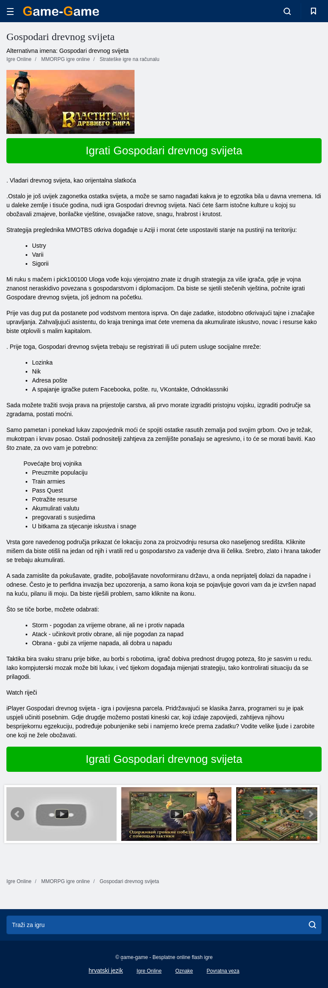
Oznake (184, 971)
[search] (312, 925)
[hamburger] (10, 11)
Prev (17, 814)
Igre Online (149, 971)
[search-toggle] (287, 11)
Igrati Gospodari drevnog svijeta (163, 150)
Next (310, 814)
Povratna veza (223, 971)
